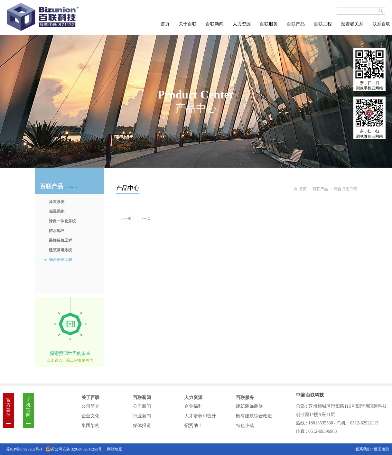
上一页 (126, 218)
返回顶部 (381, 449)
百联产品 (320, 189)
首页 (165, 24)
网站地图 (113, 449)
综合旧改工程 (345, 189)
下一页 (145, 218)
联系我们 (363, 449)
